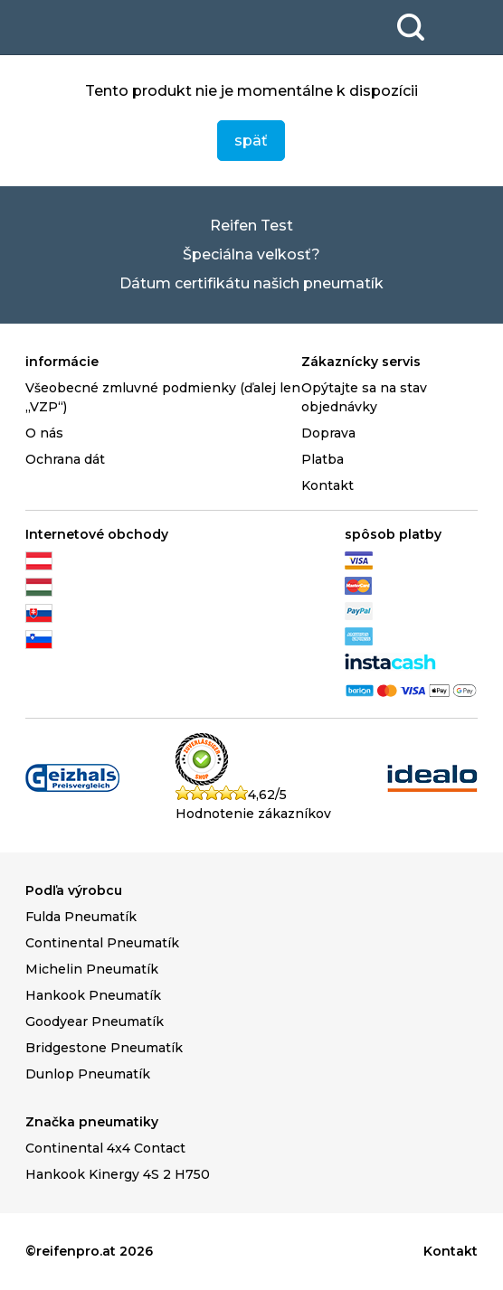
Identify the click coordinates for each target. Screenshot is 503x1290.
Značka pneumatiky (91, 1122)
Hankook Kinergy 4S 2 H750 (117, 1174)
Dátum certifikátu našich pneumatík (251, 283)
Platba (322, 459)
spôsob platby (393, 534)
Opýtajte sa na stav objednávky (364, 397)
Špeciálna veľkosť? (251, 254)
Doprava (328, 433)
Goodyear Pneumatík (94, 1021)
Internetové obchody (96, 534)
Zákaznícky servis (361, 361)
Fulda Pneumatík (81, 917)
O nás (44, 433)
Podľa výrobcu (73, 890)
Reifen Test (251, 225)
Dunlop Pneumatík (87, 1074)
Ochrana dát (65, 459)
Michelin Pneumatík (91, 969)
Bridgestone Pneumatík (104, 1048)
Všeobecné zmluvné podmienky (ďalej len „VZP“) (162, 397)
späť (251, 140)
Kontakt (327, 485)
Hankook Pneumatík (93, 995)
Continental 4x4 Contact (105, 1148)
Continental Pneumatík (102, 943)
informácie (62, 361)
